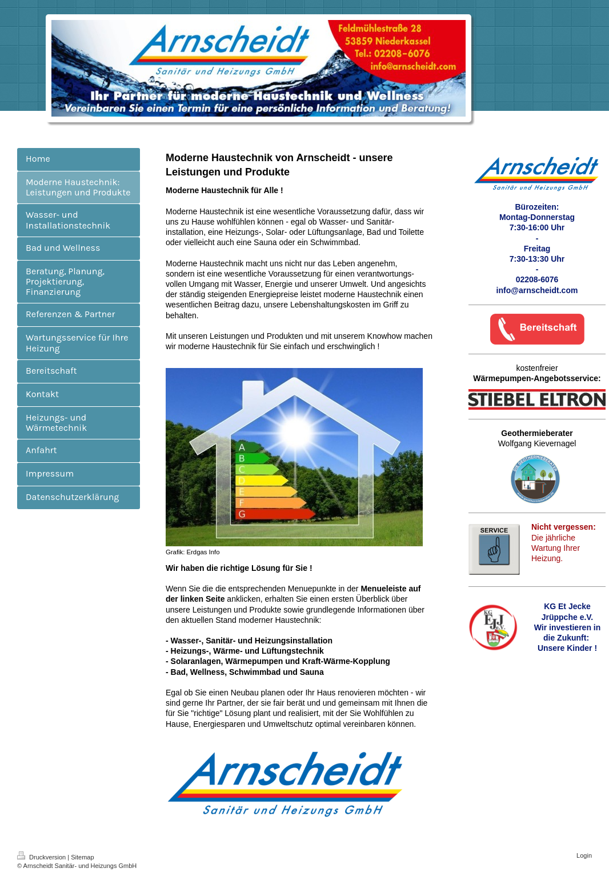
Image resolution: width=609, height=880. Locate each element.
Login (584, 855)
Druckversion (42, 857)
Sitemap (82, 857)
